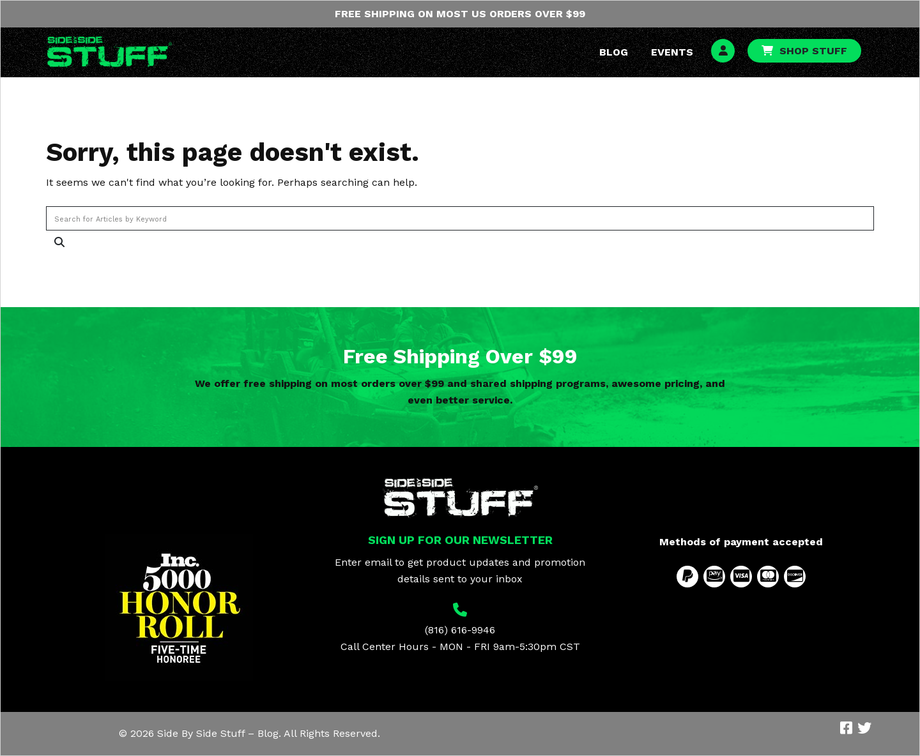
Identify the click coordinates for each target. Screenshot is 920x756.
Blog (613, 52)
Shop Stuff (813, 51)
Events (672, 52)
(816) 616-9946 (460, 630)
